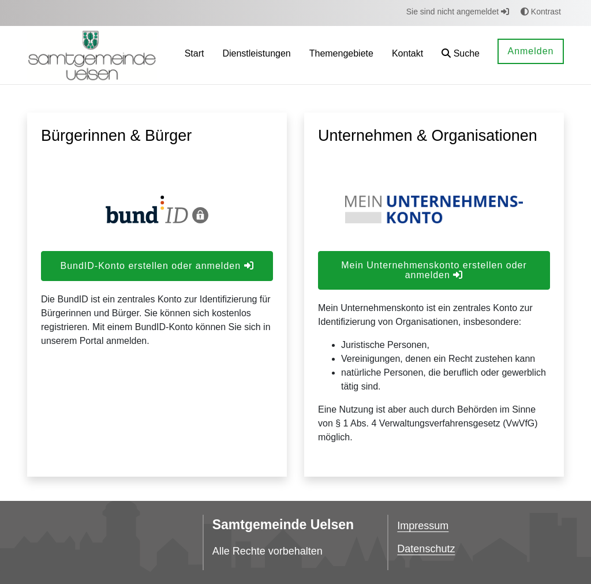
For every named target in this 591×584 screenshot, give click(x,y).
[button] (460, 55)
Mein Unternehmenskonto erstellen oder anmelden (434, 270)
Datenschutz (426, 549)
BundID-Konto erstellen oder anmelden (156, 266)
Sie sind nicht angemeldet (457, 11)
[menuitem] (194, 55)
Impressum (422, 525)
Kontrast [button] (541, 11)
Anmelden (530, 51)
